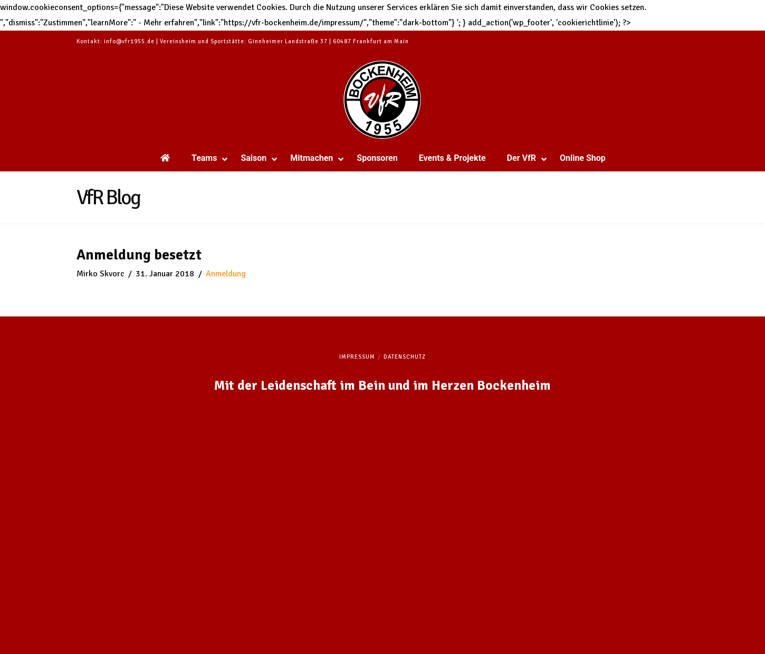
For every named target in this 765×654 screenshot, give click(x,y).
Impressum (357, 356)
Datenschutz (405, 356)
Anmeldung (226, 273)
